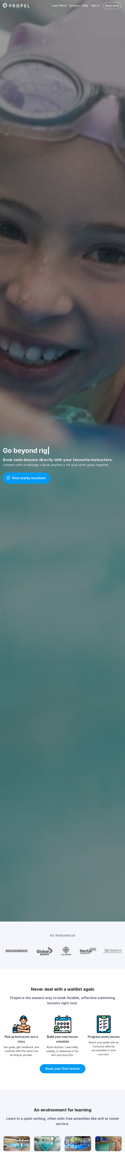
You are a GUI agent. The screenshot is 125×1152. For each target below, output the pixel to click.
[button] (26, 478)
